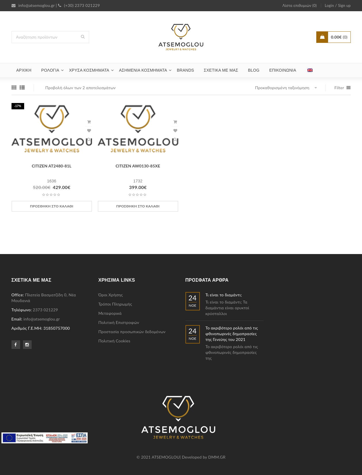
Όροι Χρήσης (110, 294)
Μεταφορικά (110, 313)
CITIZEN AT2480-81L (51, 165)
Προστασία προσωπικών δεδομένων (132, 331)
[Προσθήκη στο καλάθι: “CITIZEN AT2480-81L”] (52, 206)
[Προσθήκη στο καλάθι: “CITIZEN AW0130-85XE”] (138, 206)
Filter (339, 87)
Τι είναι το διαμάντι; (224, 294)
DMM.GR (216, 457)
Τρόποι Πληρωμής (115, 304)
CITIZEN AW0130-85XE (138, 165)
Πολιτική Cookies (114, 340)
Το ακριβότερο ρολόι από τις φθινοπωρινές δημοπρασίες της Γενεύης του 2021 (232, 333)
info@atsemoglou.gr (33, 5)
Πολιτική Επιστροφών (118, 322)
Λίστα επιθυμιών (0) (299, 5)
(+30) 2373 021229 (79, 5)
